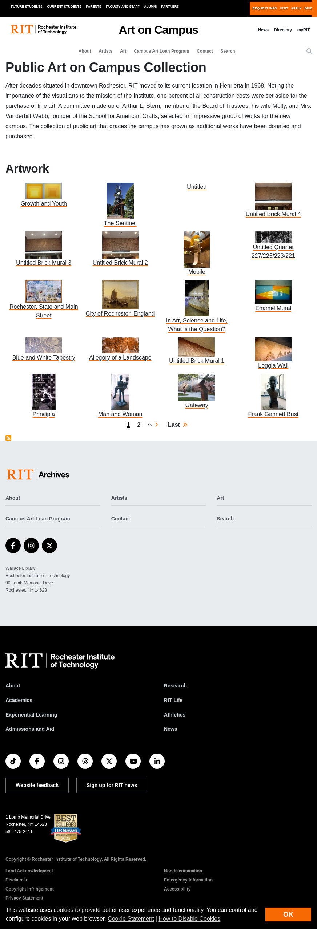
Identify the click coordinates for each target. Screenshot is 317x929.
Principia (44, 414)
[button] (309, 51)
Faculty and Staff (123, 6)
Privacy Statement (24, 898)
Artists (105, 51)
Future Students (27, 6)
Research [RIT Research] (175, 686)
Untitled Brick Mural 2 (120, 263)
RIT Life (173, 700)
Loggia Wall (273, 365)
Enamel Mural (273, 308)
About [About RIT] (12, 686)
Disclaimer (16, 880)
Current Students (64, 6)
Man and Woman (120, 414)
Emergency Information (188, 880)
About (85, 51)
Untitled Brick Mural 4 (273, 214)
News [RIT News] (170, 729)
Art (123, 51)
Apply (296, 8)
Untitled (196, 187)
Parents (93, 6)
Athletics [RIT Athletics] (174, 715)
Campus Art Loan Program (161, 51)
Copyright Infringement (29, 889)
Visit (284, 8)
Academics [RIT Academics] (18, 700)
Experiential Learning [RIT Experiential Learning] (31, 715)
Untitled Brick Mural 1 (196, 361)
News (263, 30)
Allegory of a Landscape (120, 357)
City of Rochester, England (120, 314)
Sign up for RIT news (112, 785)
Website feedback (37, 785)
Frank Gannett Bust (273, 414)
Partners (170, 6)
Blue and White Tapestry (43, 357)
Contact (205, 51)
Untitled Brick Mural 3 (43, 263)
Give (308, 8)
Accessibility (177, 889)
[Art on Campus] (39, 474)
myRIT (303, 30)
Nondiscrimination (183, 870)
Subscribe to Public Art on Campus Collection (8, 438)
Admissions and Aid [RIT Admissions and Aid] (29, 729)
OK (288, 914)
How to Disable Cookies (189, 919)
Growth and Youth (44, 203)
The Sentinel (120, 223)
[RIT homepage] (43, 30)
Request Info (265, 8)
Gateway (196, 405)
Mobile (196, 272)
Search (228, 51)
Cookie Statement (131, 919)
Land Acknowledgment (29, 870)
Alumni (150, 6)
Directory (283, 30)
